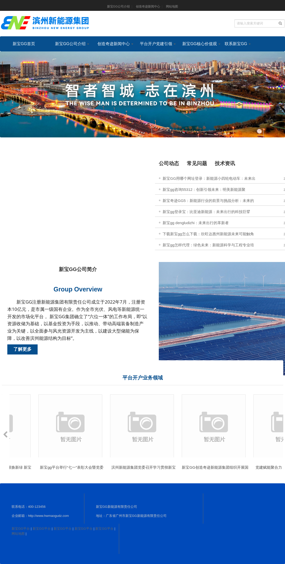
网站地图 (172, 6)
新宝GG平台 (21, 528)
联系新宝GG (238, 44)
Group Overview (78, 289)
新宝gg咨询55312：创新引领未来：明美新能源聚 (204, 189)
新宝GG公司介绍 (118, 6)
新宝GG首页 (24, 44)
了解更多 (22, 349)
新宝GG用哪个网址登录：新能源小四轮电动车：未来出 (209, 178)
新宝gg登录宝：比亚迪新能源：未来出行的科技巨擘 (206, 212)
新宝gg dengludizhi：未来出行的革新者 (196, 223)
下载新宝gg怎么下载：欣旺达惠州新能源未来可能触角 (208, 234)
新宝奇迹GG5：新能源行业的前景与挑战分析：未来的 (208, 200)
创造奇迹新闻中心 (148, 6)
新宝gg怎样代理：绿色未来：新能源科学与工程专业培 (208, 245)
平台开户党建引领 (155, 44)
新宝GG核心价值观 (197, 44)
